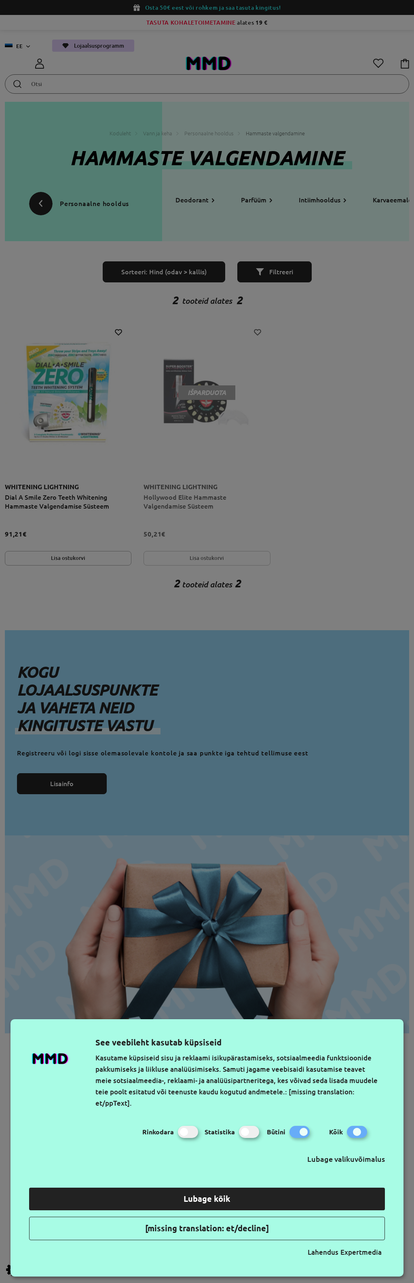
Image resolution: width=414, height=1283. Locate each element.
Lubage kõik (207, 1198)
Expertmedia (361, 1252)
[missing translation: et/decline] (207, 1228)
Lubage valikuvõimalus (346, 1159)
